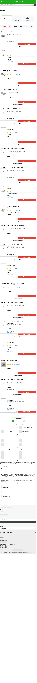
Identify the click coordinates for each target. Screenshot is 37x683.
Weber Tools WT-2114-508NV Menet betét (21, 303)
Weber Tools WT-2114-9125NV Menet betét (21, 399)
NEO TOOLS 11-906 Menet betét (21, 207)
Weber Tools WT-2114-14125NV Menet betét (21, 284)
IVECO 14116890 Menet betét (21, 51)
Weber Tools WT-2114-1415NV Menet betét (21, 380)
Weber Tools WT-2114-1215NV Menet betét (21, 245)
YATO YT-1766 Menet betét (21, 71)
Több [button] (14, 524)
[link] (35, 2)
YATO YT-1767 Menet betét (21, 90)
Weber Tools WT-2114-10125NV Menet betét (21, 149)
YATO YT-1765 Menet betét (21, 32)
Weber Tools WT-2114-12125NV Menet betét (21, 226)
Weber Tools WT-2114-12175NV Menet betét (21, 265)
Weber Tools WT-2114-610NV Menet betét (21, 322)
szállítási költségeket (10, 42)
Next (35, 19)
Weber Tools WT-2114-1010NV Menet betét (21, 129)
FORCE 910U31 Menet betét (21, 361)
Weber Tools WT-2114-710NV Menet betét (21, 342)
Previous (1, 19)
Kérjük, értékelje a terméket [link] (16, 55)
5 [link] (21, 421)
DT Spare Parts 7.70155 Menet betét (21, 109)
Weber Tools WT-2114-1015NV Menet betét (21, 168)
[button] (35, 5)
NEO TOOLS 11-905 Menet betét (21, 187)
